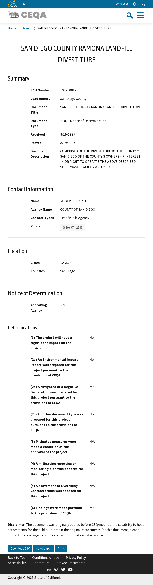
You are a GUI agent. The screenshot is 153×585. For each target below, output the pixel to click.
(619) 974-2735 (73, 227)
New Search (43, 548)
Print (61, 548)
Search (26, 28)
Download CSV (20, 548)
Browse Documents (70, 563)
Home (12, 28)
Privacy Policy (76, 557)
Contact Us (122, 3)
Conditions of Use (45, 557)
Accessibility (17, 563)
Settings (139, 4)
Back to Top (17, 557)
